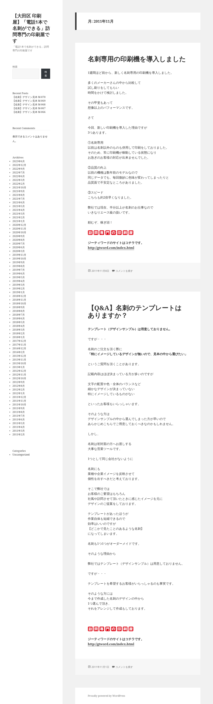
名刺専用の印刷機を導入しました (137, 58)
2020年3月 (18, 251)
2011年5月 (18, 423)
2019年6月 (18, 273)
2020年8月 (18, 240)
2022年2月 (18, 183)
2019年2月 (18, 288)
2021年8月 (18, 195)
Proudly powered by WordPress (106, 696)
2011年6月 (18, 419)
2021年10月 (19, 187)
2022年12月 (19, 165)
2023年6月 (18, 161)
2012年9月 (18, 382)
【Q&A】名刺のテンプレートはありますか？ (135, 311)
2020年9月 (18, 236)
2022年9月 (18, 168)
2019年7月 (18, 270)
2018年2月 (18, 333)
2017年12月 (19, 341)
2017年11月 (19, 344)
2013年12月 (19, 356)
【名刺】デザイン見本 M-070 (29, 97)
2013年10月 (19, 363)
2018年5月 (18, 322)
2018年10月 (19, 303)
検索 (14, 66)
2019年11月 (19, 255)
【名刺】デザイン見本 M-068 (29, 104)
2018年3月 (18, 329)
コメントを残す (124, 271)
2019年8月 (18, 266)
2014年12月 (19, 348)
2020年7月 (18, 243)
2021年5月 (18, 206)
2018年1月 (18, 337)
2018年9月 (18, 307)
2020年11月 (19, 228)
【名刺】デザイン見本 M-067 (29, 108)
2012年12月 (19, 371)
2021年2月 (18, 217)
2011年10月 (19, 404)
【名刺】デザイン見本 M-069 (29, 101)
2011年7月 (18, 415)
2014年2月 (18, 352)
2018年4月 (18, 326)
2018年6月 (18, 318)
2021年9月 (18, 191)
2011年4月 (18, 427)
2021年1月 (18, 221)
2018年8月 (18, 311)
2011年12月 (19, 397)
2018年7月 (18, 314)
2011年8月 (18, 412)
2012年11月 (19, 374)
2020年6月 (18, 247)
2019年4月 (18, 281)
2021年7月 (18, 198)
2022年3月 (18, 180)
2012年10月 (19, 378)
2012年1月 (18, 393)
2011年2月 (18, 434)
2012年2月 (18, 389)
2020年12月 (19, 225)
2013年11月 (19, 359)
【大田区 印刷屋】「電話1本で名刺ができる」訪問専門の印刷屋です (31, 28)
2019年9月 (18, 262)
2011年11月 (19, 401)
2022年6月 (18, 176)
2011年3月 (18, 430)
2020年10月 (19, 232)
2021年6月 (18, 202)
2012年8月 (18, 386)
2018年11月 (19, 299)
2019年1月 (18, 292)
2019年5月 (18, 277)
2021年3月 (18, 213)
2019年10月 (19, 258)
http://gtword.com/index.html (111, 248)
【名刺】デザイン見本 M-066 (29, 112)
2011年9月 (18, 408)
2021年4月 (18, 210)
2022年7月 (18, 172)
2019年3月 (18, 285)
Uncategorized (21, 454)
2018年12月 (19, 296)
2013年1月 (18, 367)
